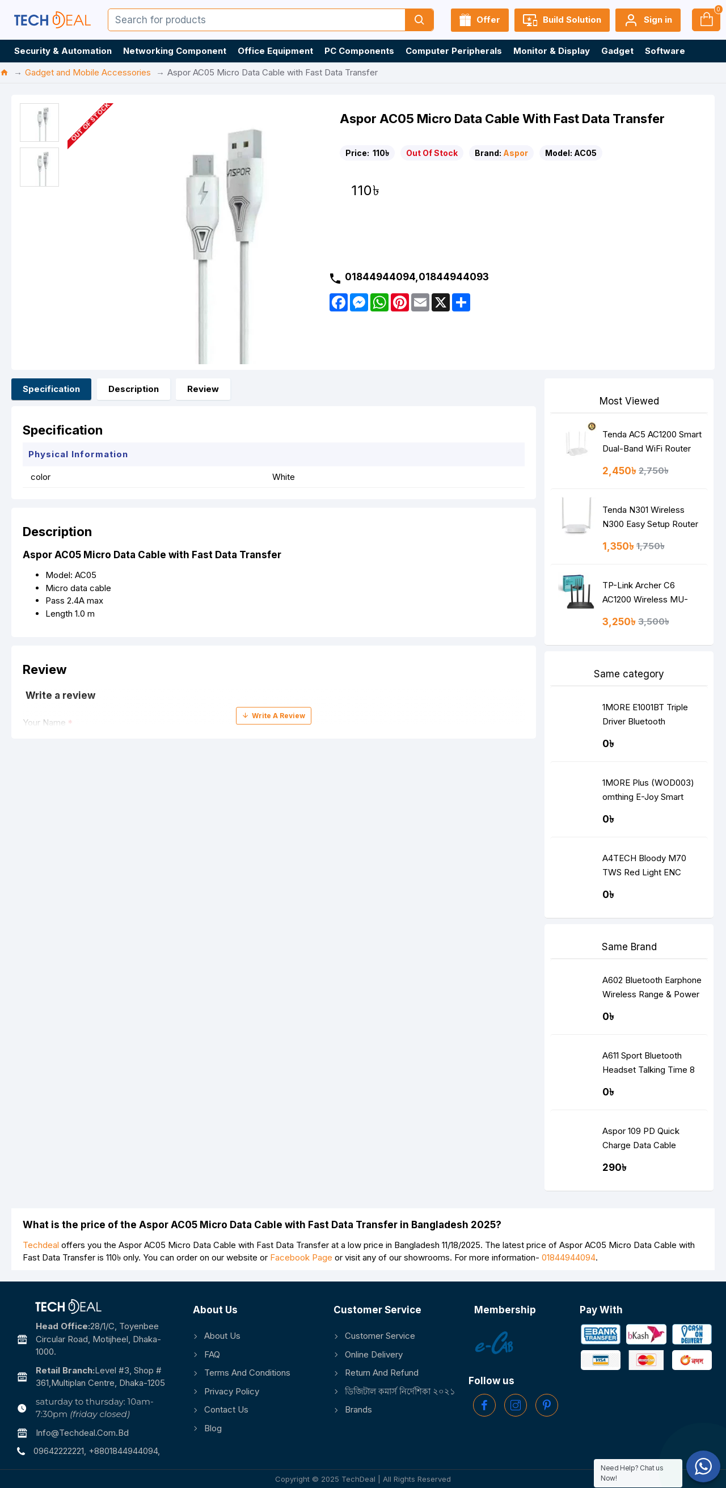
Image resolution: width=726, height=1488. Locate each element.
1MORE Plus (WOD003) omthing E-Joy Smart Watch (648, 792)
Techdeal (41, 1245)
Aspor (515, 153)
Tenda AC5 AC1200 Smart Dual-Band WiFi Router (652, 441)
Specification (51, 388)
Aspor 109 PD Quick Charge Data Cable (640, 1138)
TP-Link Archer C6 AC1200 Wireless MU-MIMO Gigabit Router (645, 595)
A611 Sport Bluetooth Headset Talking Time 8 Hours (648, 1065)
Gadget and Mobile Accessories (88, 72)
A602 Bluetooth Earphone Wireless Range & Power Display (652, 990)
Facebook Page (301, 1257)
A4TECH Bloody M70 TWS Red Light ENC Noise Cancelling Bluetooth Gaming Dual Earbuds (646, 868)
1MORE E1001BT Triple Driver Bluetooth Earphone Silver (645, 717)
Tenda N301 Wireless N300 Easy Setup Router (650, 516)
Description (133, 388)
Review (203, 388)
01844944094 (569, 1257)
